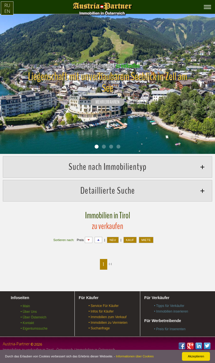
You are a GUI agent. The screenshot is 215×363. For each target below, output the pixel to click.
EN (7, 11)
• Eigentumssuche (33, 328)
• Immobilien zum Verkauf (107, 317)
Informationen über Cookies (135, 356)
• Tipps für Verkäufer (169, 306)
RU (7, 5)
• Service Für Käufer (103, 306)
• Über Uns (28, 312)
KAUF (130, 240)
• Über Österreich (33, 317)
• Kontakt (27, 323)
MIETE (146, 240)
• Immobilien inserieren (171, 311)
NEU (112, 240)
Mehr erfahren (107, 102)
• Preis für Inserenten (169, 329)
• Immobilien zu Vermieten (107, 323)
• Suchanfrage (99, 328)
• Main (25, 306)
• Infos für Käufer (101, 311)
